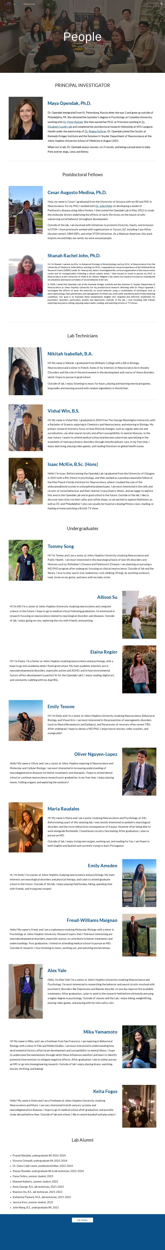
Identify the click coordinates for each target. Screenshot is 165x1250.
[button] (161, 4)
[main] (82, 36)
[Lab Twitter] (82, 1220)
